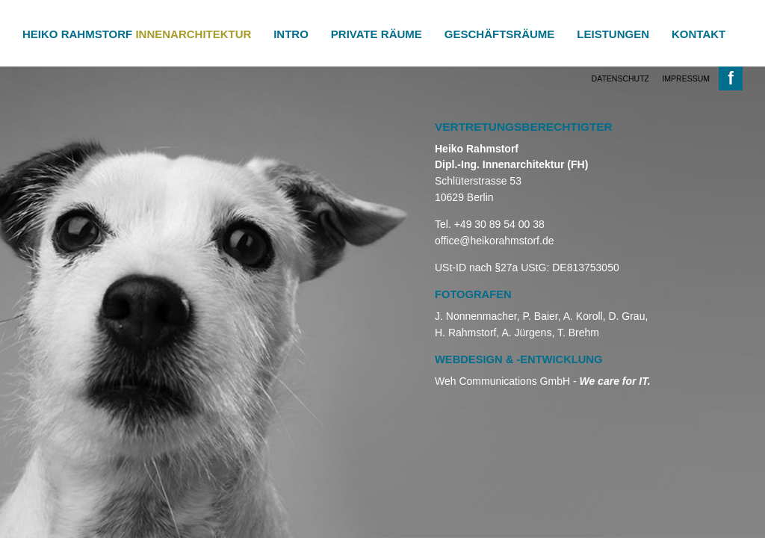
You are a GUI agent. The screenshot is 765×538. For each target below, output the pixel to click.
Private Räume (376, 34)
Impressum (686, 78)
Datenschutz (620, 78)
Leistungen (613, 34)
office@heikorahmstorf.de (494, 241)
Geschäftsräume (500, 34)
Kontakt (698, 34)
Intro (291, 34)
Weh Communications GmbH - (543, 381)
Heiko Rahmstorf (136, 34)
